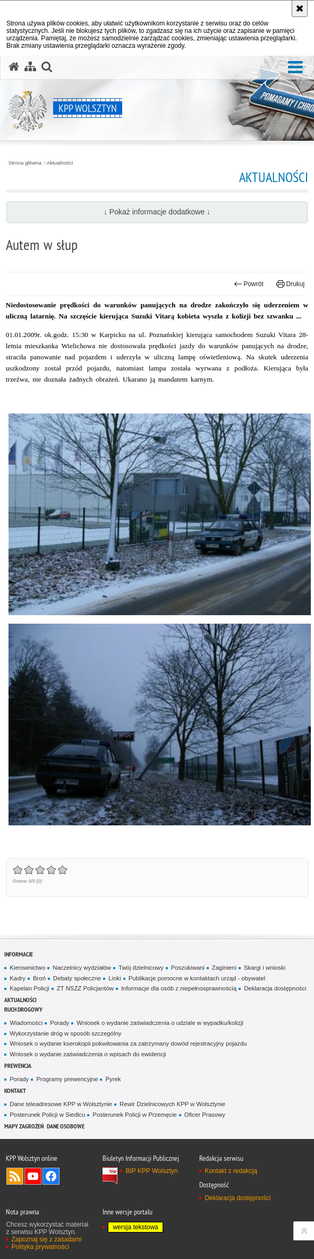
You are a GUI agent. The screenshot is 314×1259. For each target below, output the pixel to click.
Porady (59, 1023)
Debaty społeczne (77, 978)
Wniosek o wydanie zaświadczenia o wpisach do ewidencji (88, 1054)
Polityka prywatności (40, 1247)
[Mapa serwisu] (30, 67)
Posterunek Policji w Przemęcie (134, 1114)
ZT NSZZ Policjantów (85, 988)
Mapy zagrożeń (24, 1126)
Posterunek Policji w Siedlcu (47, 1114)
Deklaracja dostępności (275, 988)
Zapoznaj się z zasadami (46, 1239)
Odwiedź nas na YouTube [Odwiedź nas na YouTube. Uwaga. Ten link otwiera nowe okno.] (32, 1176)
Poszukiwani (188, 967)
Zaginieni (224, 967)
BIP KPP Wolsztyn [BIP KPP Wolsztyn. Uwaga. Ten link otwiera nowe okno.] (151, 1171)
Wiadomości (26, 1023)
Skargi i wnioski (264, 967)
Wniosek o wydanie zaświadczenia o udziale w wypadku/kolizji (160, 1023)
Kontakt (15, 1090)
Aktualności (60, 163)
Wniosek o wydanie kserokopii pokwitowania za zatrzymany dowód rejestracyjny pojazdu (128, 1043)
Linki (114, 978)
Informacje (18, 954)
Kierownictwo (27, 967)
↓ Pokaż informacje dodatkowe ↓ (157, 212)
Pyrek (113, 1079)
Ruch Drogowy (23, 1009)
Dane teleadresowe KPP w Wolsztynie (61, 1104)
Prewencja (17, 1066)
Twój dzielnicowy (141, 967)
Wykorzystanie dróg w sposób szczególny (65, 1033)
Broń (39, 978)
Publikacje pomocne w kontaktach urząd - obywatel (197, 978)
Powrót (249, 284)
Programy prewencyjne (67, 1079)
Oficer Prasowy (204, 1114)
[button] (295, 67)
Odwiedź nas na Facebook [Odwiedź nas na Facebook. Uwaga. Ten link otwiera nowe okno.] (51, 1176)
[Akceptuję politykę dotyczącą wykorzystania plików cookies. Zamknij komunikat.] (300, 8)
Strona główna (25, 163)
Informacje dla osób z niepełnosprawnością (178, 988)
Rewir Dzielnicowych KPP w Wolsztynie (172, 1104)
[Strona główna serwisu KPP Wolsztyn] (14, 67)
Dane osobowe (65, 1126)
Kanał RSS (14, 1176)
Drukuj (290, 284)
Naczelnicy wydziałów (82, 967)
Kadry (18, 978)
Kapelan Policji (29, 988)
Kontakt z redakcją (231, 1171)
